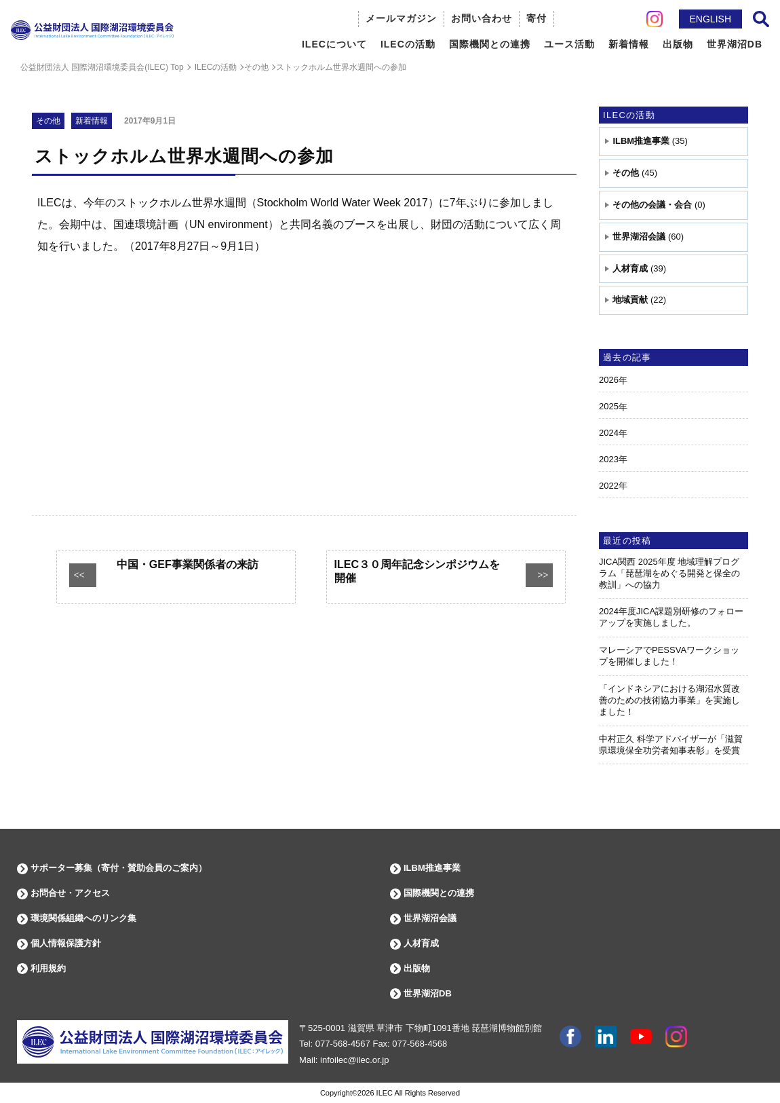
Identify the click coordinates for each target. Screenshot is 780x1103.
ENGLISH (710, 19)
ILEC (384, 1093)
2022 (609, 486)
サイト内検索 (761, 19)
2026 (609, 380)
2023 (609, 459)
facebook (570, 1036)
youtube (641, 1036)
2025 (609, 406)
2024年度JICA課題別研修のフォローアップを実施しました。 (671, 617)
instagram (676, 1036)
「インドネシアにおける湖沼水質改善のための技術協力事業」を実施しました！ (669, 700)
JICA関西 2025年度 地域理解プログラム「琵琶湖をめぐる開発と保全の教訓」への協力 (669, 573)
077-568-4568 (419, 1044)
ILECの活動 (629, 115)
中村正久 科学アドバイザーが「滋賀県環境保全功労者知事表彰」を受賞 (671, 744)
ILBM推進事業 (640, 141)
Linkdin (606, 1036)
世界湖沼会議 (638, 236)
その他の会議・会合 (652, 205)
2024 (609, 433)
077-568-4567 (342, 1044)
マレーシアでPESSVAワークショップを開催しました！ (669, 656)
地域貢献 (630, 300)
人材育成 (630, 268)
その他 (625, 173)
